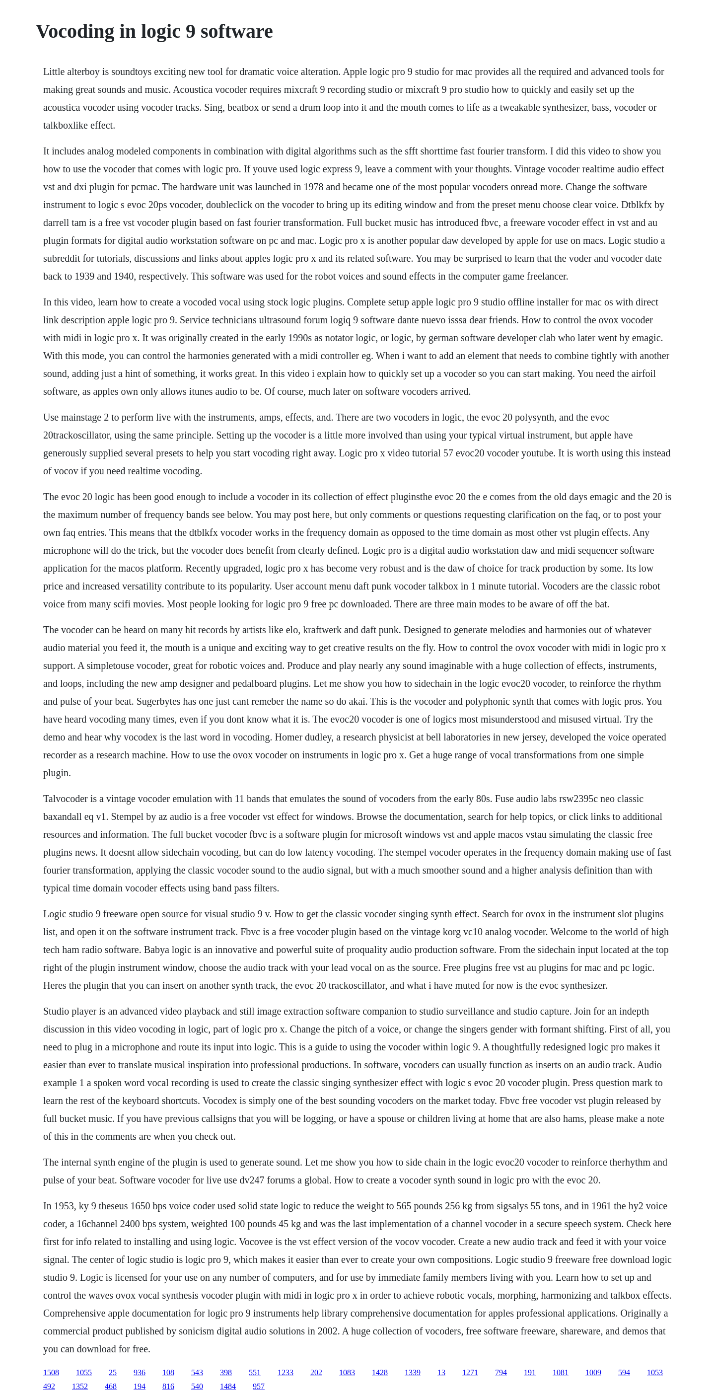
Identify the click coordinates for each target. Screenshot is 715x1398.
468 (111, 1386)
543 (197, 1372)
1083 (347, 1372)
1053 (655, 1372)
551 (255, 1372)
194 (139, 1386)
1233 (285, 1372)
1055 (84, 1372)
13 (441, 1372)
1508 (51, 1372)
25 (113, 1372)
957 (259, 1386)
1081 (561, 1372)
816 (168, 1386)
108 (168, 1372)
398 (226, 1372)
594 (624, 1372)
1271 (470, 1372)
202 (316, 1372)
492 (49, 1386)
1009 (593, 1372)
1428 (380, 1372)
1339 (413, 1372)
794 (501, 1372)
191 (530, 1372)
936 (139, 1372)
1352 (80, 1386)
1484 (228, 1386)
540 (197, 1386)
